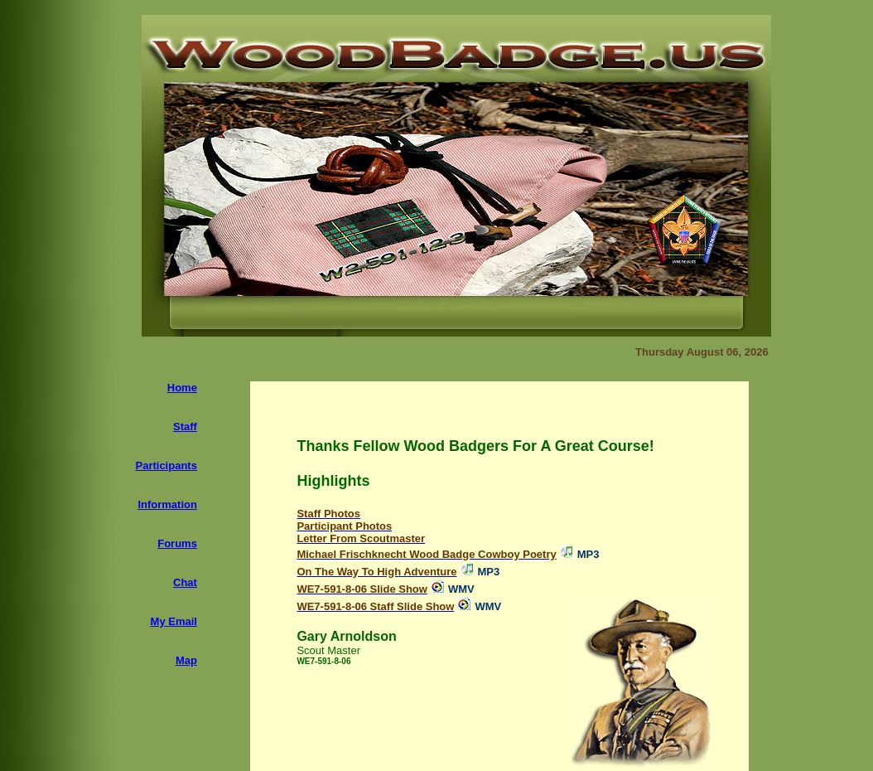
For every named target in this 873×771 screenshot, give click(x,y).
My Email (174, 621)
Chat (185, 582)
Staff (185, 426)
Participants (165, 465)
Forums (177, 543)
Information (167, 504)
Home (182, 387)
